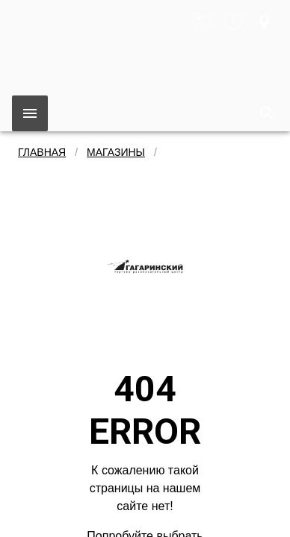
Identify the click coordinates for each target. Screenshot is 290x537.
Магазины (116, 152)
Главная (42, 152)
